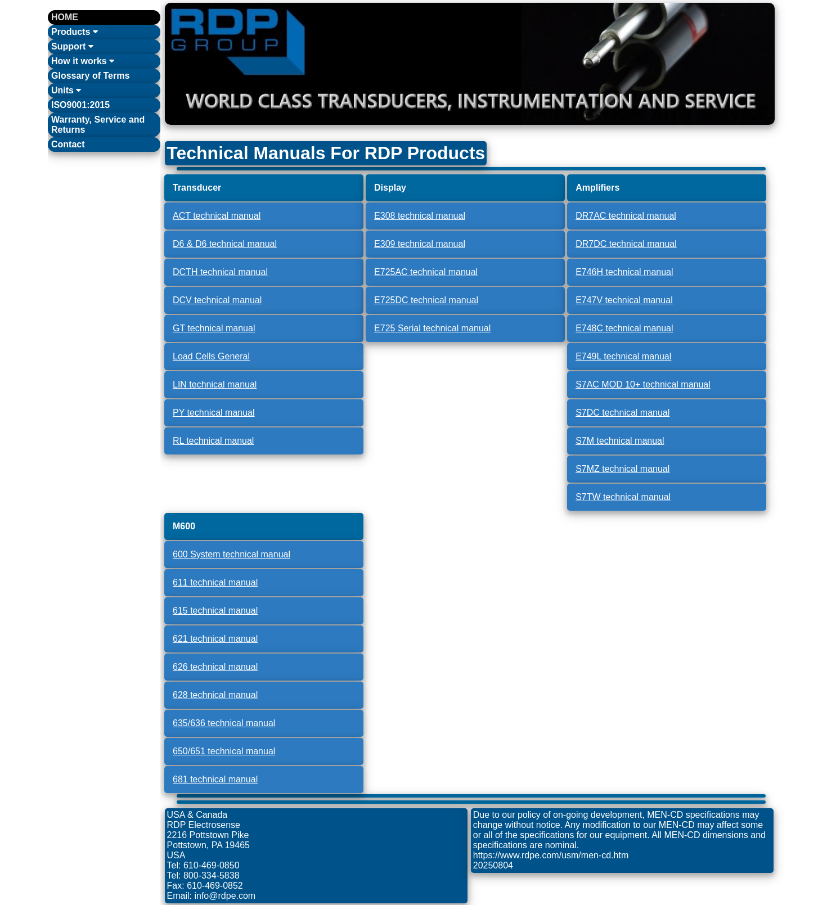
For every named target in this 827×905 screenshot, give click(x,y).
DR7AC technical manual (626, 215)
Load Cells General (211, 356)
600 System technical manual (231, 554)
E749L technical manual (623, 356)
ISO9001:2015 (80, 105)
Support (72, 46)
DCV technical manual (217, 300)
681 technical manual (215, 779)
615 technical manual (215, 610)
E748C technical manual (624, 328)
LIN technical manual (215, 384)
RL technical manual (213, 440)
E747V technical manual (624, 300)
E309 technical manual (419, 244)
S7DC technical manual (622, 412)
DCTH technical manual (220, 272)
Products (74, 32)
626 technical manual (215, 667)
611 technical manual (215, 582)
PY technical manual (214, 412)
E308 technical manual (419, 215)
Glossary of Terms (90, 75)
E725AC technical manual (426, 272)
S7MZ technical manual (622, 469)
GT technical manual (214, 328)
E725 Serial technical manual (432, 328)
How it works (82, 61)
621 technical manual (215, 638)
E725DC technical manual (426, 300)
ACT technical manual (216, 215)
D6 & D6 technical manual (225, 244)
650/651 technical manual (224, 751)
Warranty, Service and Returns (98, 124)
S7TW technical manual (623, 497)
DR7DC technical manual (626, 244)
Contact (68, 144)
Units (66, 90)
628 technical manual (215, 695)
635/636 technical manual (224, 723)
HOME (64, 17)
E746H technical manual (624, 272)
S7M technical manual (620, 440)
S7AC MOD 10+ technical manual (643, 384)
